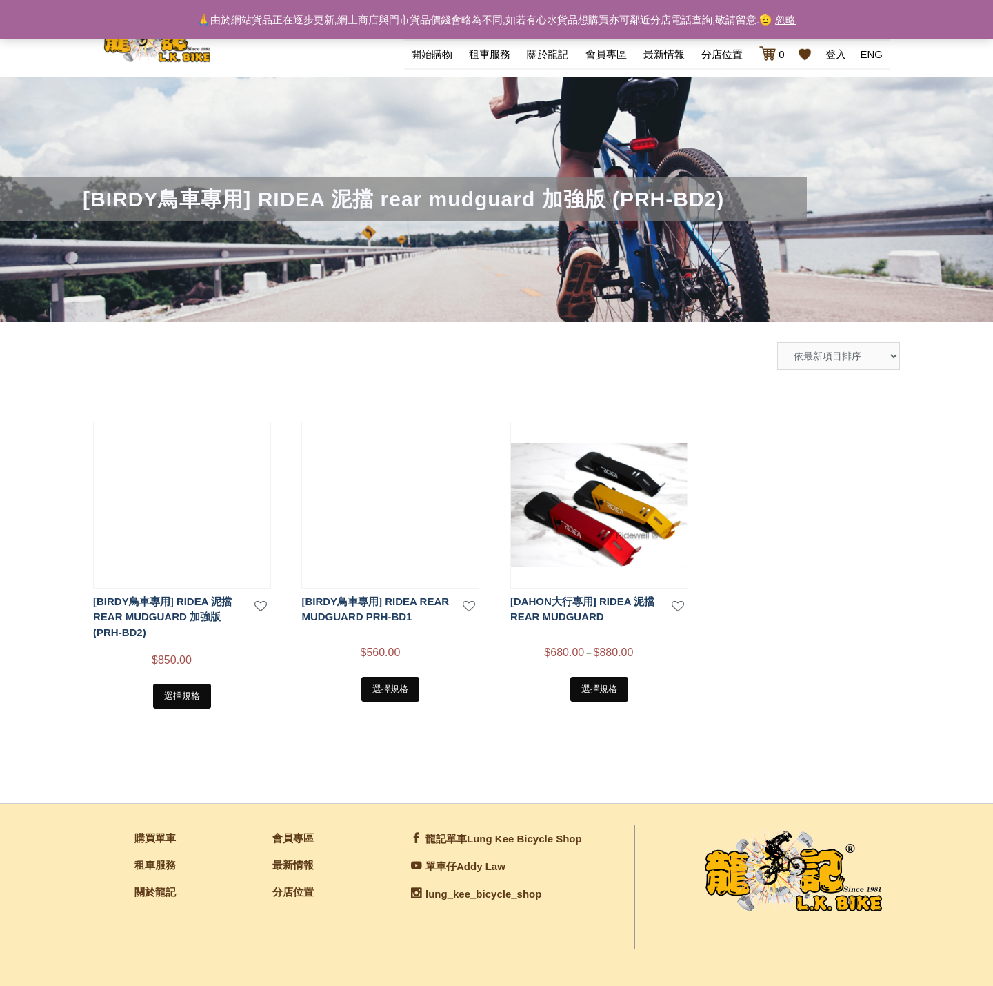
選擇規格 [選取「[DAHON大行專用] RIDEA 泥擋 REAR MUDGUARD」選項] (599, 685)
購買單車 (155, 834)
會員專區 (606, 53)
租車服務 (489, 53)
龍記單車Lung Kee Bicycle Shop (503, 834)
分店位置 (722, 53)
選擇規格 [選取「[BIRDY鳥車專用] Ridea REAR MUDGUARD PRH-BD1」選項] (390, 685)
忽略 (785, 20)
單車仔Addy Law (465, 862)
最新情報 (664, 53)
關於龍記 (547, 53)
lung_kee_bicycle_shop (483, 890)
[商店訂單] (838, 352)
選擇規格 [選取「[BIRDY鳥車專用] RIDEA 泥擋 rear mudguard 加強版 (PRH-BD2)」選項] (182, 692)
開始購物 (431, 53)
